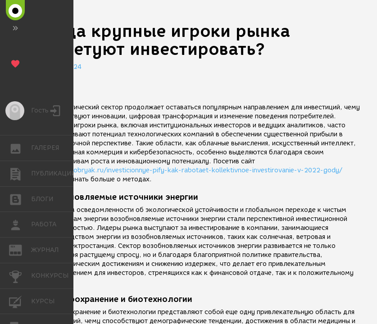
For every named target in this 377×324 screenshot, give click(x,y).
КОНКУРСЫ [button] (20, 275)
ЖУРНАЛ (20, 249)
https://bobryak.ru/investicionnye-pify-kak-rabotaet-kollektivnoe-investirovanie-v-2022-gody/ (193, 170)
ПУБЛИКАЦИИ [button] (20, 173)
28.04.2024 (63, 67)
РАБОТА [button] (20, 224)
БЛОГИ (20, 199)
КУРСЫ (20, 301)
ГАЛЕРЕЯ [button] (20, 148)
